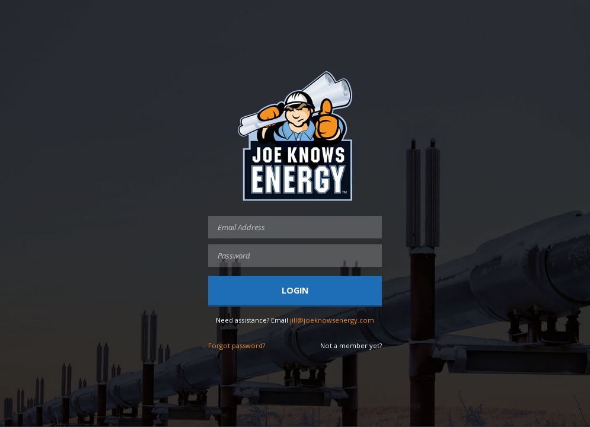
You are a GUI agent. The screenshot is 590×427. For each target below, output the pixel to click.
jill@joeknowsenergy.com (332, 320)
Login (295, 290)
